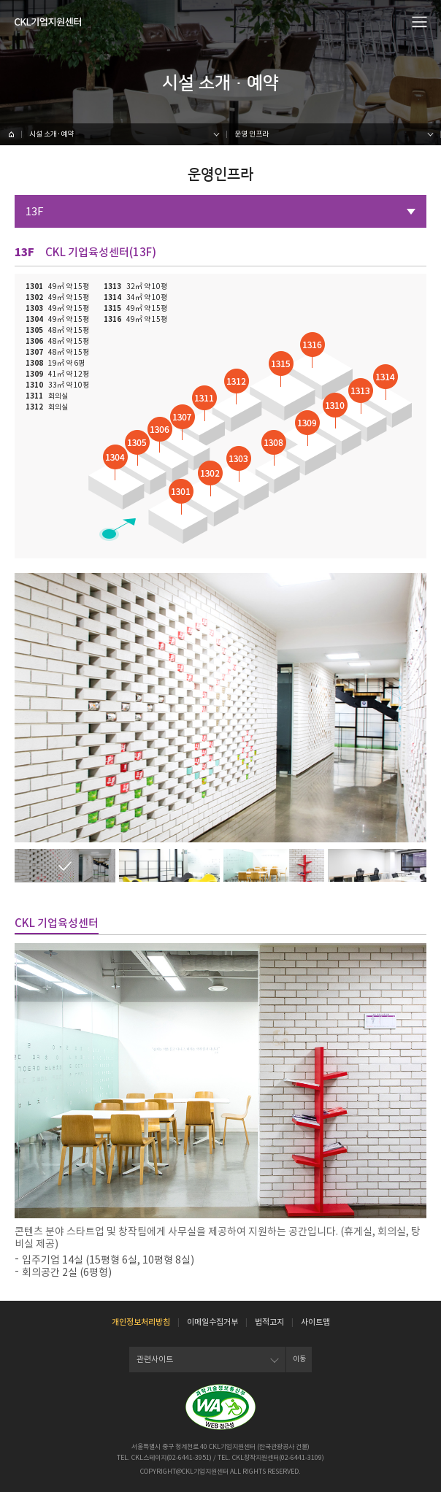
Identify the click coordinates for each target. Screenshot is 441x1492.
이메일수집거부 (212, 1322)
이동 (299, 1359)
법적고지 (269, 1322)
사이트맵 (315, 1322)
